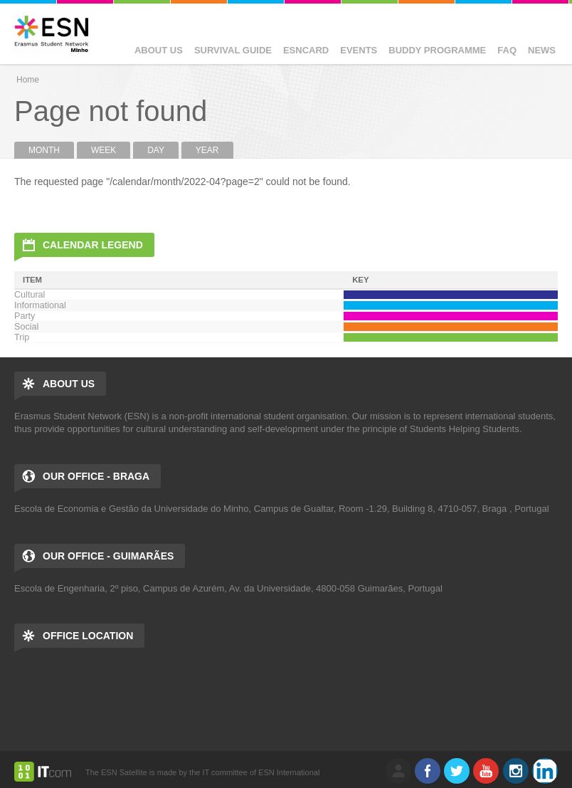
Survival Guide (233, 50)
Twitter (457, 771)
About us (158, 50)
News (542, 50)
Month (51, 150)
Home (27, 80)
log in (398, 771)
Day (155, 150)
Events (358, 50)
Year (207, 150)
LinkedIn (545, 771)
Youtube (486, 771)
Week (103, 150)
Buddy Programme (437, 50)
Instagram (516, 771)
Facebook (427, 771)
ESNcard (306, 50)
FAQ (507, 50)
